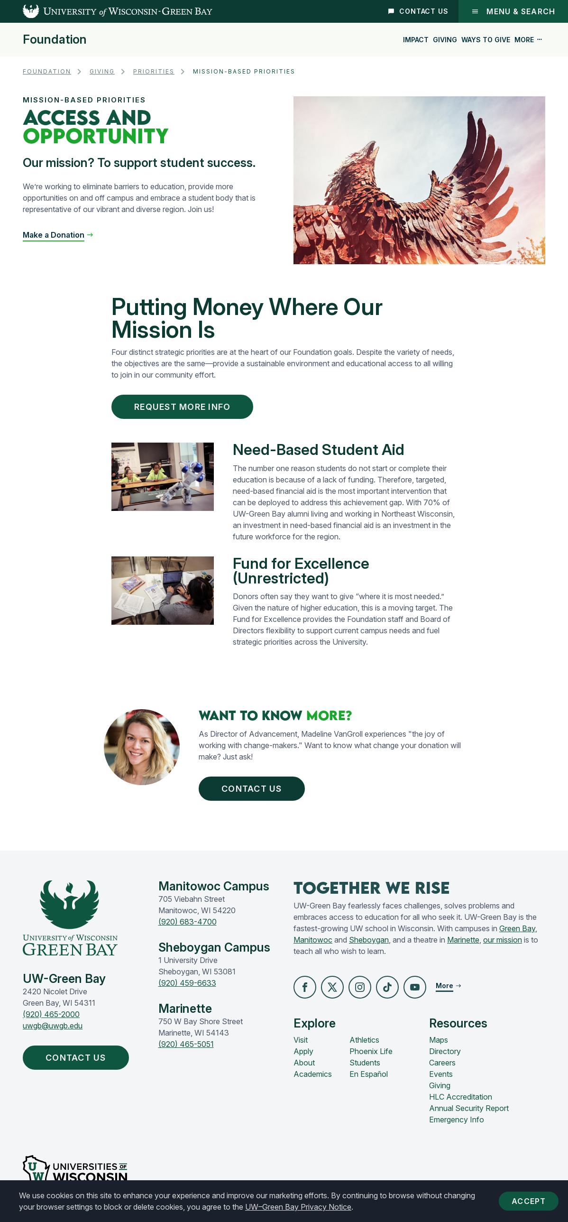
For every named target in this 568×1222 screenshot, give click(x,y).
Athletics (364, 1040)
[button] (304, 987)
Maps (438, 1040)
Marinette (463, 939)
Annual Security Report (469, 1108)
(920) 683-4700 (187, 921)
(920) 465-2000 (51, 1014)
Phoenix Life (371, 1051)
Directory (445, 1051)
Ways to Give (485, 40)
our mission (502, 939)
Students (364, 1062)
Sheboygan (369, 939)
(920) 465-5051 (186, 1044)
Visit (300, 1040)
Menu (513, 11)
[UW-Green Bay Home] (106, 11)
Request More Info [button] (184, 407)
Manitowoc (312, 939)
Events (441, 1074)
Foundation (55, 40)
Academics (312, 1074)
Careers (442, 1062)
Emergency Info (456, 1119)
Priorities (153, 71)
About (304, 1062)
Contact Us (418, 11)
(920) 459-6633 (187, 983)
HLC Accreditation (460, 1097)
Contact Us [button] (253, 789)
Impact (416, 40)
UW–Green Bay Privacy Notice (298, 1207)
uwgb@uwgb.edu (52, 1025)
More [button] (528, 40)
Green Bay (517, 928)
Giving (445, 40)
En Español (368, 1074)
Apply (303, 1051)
